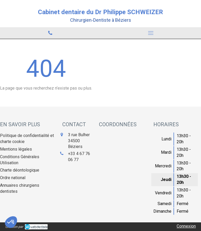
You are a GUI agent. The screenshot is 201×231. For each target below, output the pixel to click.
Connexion (186, 226)
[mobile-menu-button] (150, 33)
